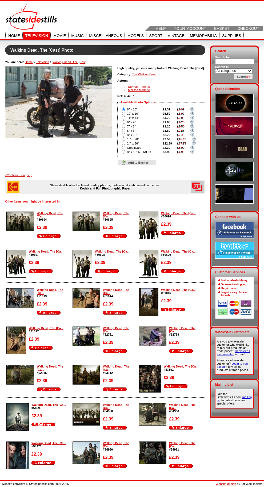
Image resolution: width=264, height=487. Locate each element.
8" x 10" (132, 109)
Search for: (223, 57)
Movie (59, 36)
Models (135, 36)
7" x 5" (131, 126)
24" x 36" (133, 143)
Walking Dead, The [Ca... (178, 213)
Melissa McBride (139, 90)
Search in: (222, 66)
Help (161, 28)
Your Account (190, 28)
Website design (226, 483)
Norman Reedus (139, 86)
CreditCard (134, 147)
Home (14, 36)
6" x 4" (131, 122)
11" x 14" (133, 117)
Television (36, 36)
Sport (155, 36)
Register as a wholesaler (233, 352)
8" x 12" (132, 135)
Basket (221, 28)
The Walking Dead (144, 74)
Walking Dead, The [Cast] (69, 62)
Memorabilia (203, 36)
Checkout (248, 28)
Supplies (231, 36)
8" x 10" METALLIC (139, 152)
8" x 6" (131, 130)
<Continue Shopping (18, 175)
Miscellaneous (105, 36)
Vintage (176, 36)
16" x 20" (133, 139)
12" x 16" (133, 113)
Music (77, 36)
